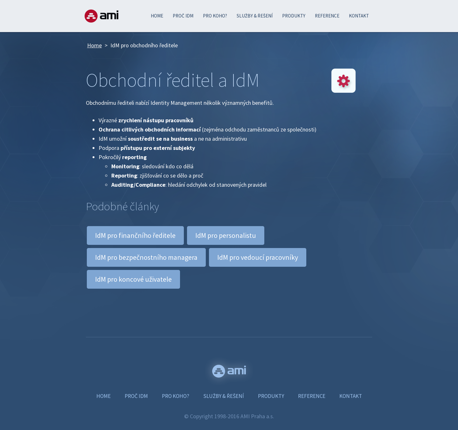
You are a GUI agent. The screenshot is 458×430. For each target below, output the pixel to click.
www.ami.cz (229, 371)
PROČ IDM (183, 16)
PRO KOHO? (215, 16)
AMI (101, 16)
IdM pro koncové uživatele (133, 279)
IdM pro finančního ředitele (135, 235)
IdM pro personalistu (225, 235)
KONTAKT (359, 16)
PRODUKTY (293, 16)
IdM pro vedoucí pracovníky (257, 257)
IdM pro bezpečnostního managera (146, 257)
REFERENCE (327, 16)
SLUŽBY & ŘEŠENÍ (255, 16)
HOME (157, 16)
